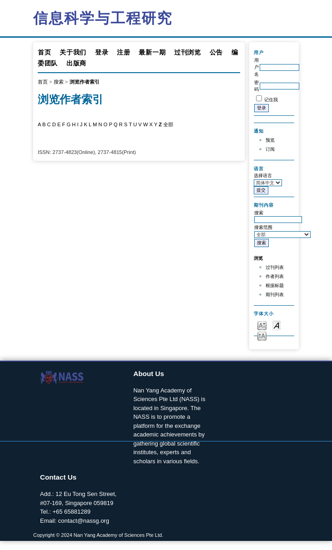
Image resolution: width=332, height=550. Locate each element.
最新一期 (152, 52)
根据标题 (275, 285)
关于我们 (73, 52)
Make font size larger (262, 335)
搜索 (59, 81)
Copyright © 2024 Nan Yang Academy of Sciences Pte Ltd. (98, 535)
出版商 (76, 63)
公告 (216, 52)
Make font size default (276, 325)
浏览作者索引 (85, 81)
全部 (168, 124)
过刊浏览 (187, 52)
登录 (101, 52)
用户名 (256, 67)
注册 (123, 52)
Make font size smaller (262, 325)
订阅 (270, 149)
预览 (270, 140)
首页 (44, 52)
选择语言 (263, 175)
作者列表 (275, 276)
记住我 (271, 99)
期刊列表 (275, 294)
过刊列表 (275, 267)
